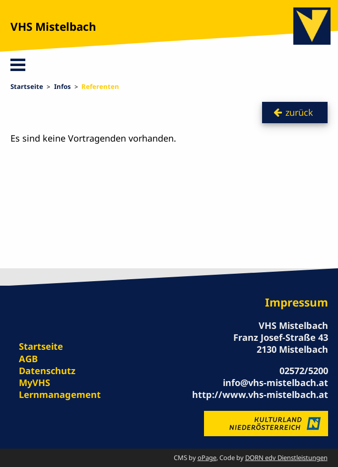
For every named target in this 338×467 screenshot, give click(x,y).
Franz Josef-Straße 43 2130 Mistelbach (280, 343)
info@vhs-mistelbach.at (275, 382)
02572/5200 (303, 370)
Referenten (100, 86)
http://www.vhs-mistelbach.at (260, 394)
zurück (299, 112)
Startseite (26, 86)
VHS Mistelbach (53, 26)
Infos (62, 86)
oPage (207, 457)
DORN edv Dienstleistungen (286, 457)
